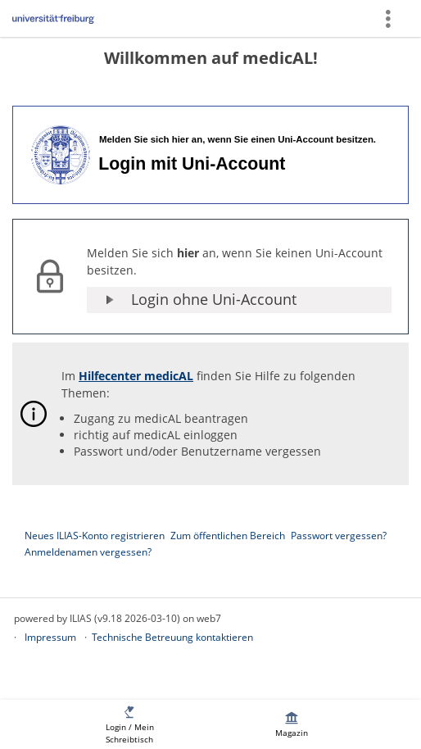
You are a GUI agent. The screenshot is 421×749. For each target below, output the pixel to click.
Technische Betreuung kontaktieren (172, 637)
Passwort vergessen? (339, 535)
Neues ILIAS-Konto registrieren (95, 535)
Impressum (50, 637)
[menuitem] (129, 724)
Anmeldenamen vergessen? (88, 552)
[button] (239, 300)
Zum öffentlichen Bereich (227, 535)
